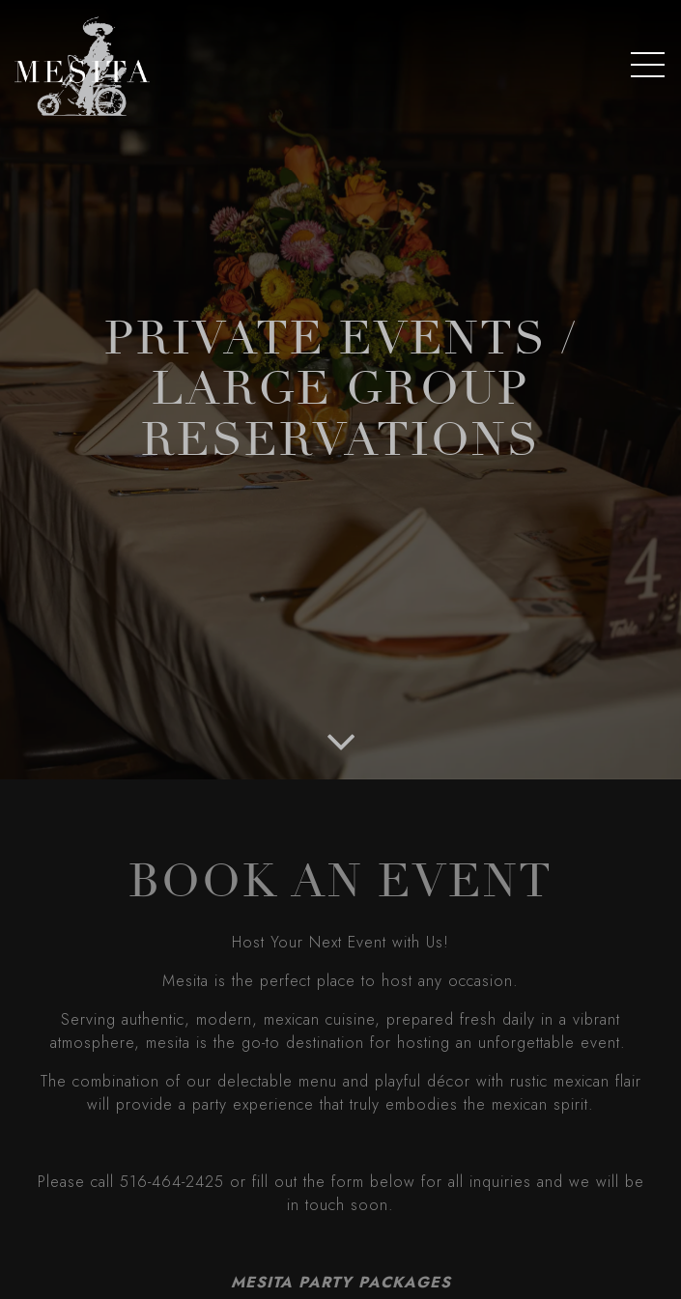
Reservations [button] (341, 1272)
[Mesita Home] (82, 64)
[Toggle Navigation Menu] (647, 65)
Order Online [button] (340, 1223)
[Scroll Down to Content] (341, 740)
